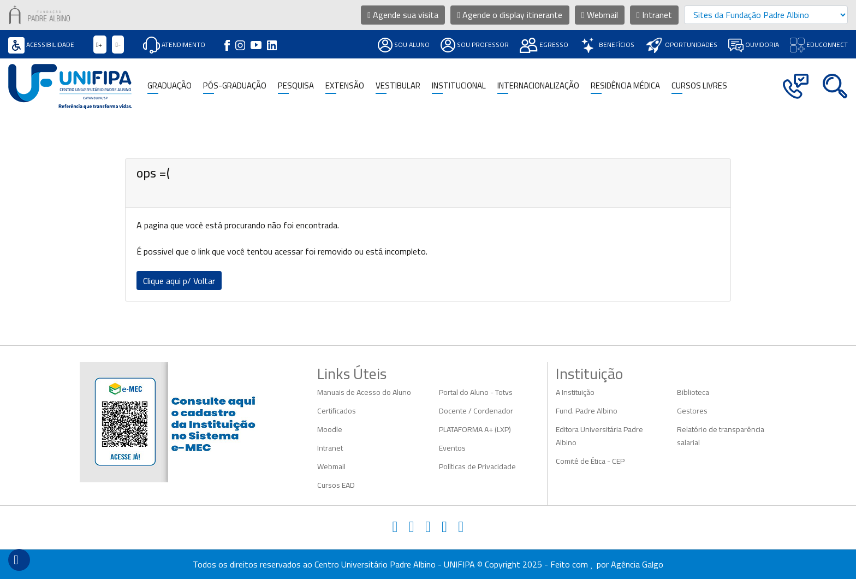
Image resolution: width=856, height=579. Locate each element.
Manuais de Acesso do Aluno (364, 392)
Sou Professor (475, 44)
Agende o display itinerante (510, 15)
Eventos (452, 448)
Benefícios (606, 44)
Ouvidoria (753, 44)
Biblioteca (693, 392)
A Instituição (575, 392)
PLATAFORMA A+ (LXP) (475, 429)
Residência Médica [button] (625, 86)
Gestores (692, 411)
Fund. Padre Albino (586, 411)
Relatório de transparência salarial (720, 436)
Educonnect (819, 44)
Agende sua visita (402, 15)
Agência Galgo (637, 564)
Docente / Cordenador (476, 411)
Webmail (599, 15)
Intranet (654, 15)
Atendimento (174, 44)
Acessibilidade (41, 44)
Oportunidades (681, 44)
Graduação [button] (169, 86)
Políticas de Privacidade (477, 466)
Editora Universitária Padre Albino (599, 436)
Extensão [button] (344, 86)
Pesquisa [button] (296, 86)
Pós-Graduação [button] (234, 86)
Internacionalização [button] (538, 86)
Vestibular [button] (398, 86)
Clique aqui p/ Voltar (179, 281)
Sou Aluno (404, 44)
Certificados (336, 411)
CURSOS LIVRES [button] (699, 86)
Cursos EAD (336, 485)
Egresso (544, 44)
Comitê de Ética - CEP (590, 461)
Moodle (329, 429)
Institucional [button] (459, 86)
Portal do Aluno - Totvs (476, 392)
